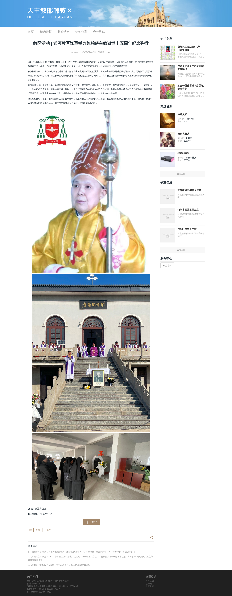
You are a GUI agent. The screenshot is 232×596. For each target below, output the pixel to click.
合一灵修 (99, 31)
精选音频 (46, 31)
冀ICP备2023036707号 (49, 589)
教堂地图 (167, 265)
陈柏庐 (38, 530)
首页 (31, 31)
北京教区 (150, 586)
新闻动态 (63, 31)
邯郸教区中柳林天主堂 (189, 190)
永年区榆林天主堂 (187, 229)
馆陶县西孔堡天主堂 (188, 209)
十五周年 (48, 530)
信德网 (149, 583)
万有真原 (34, 591)
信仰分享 (81, 31)
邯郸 (31, 530)
